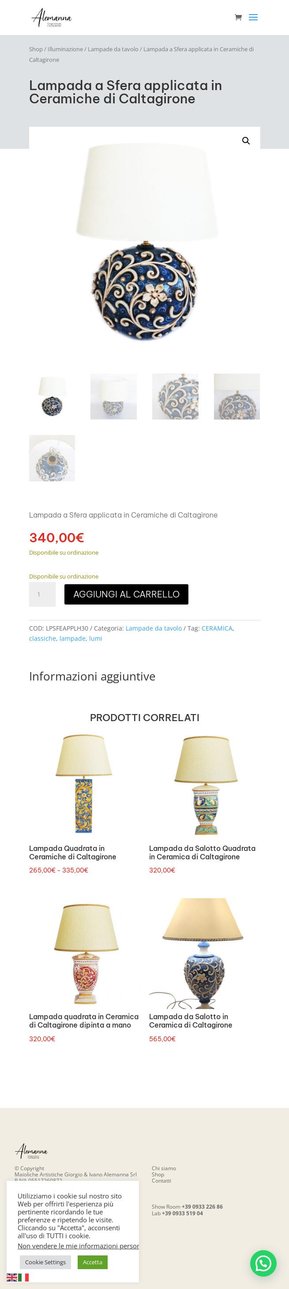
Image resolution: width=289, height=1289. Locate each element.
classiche (42, 638)
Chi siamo (164, 1168)
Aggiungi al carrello (126, 594)
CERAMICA (217, 628)
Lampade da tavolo (113, 49)
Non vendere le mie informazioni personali (83, 1245)
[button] (246, 141)
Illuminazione (65, 49)
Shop (36, 49)
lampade (73, 638)
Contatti (161, 1180)
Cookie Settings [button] (45, 1262)
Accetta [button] (92, 1262)
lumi (95, 638)
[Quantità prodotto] (42, 594)
